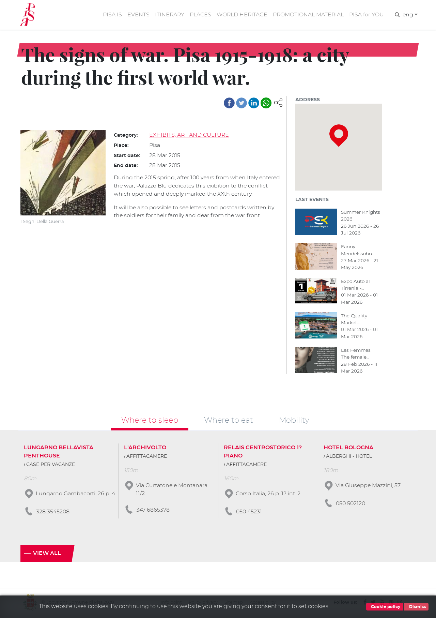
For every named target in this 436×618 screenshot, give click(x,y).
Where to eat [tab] (228, 421)
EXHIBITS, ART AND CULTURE (189, 135)
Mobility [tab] (294, 421)
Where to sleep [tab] (149, 421)
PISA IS (109, 15)
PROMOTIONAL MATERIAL (307, 15)
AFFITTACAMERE (146, 457)
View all (47, 554)
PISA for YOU (366, 15)
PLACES (198, 15)
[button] (278, 102)
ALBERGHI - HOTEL (349, 457)
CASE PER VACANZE (50, 465)
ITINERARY (167, 15)
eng (410, 15)
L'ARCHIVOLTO (145, 448)
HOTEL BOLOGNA (348, 448)
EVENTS (136, 15)
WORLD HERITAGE (240, 15)
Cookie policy (384, 607)
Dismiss (416, 607)
